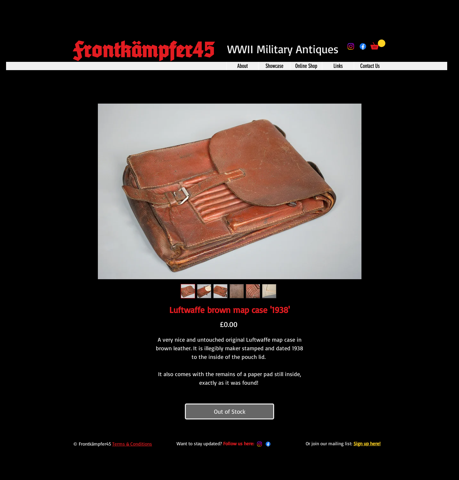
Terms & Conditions (132, 444)
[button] (377, 44)
